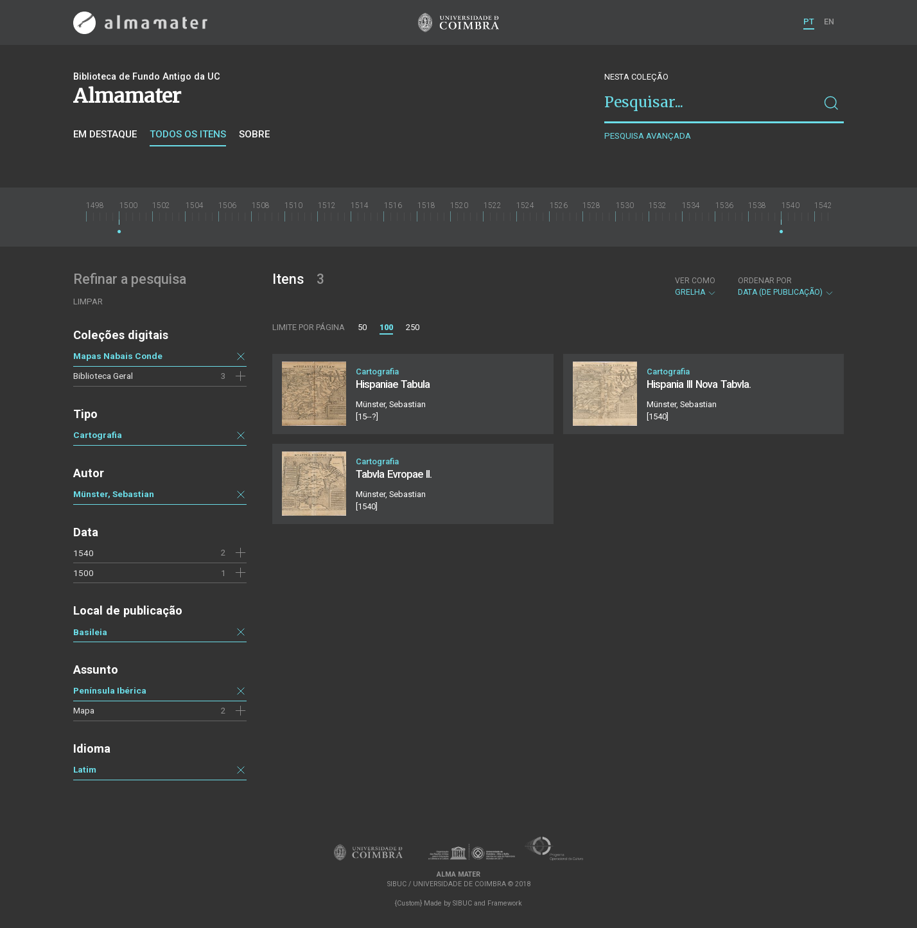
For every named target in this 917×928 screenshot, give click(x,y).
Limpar (88, 301)
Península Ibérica (109, 690)
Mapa (83, 710)
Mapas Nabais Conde (117, 356)
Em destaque (105, 134)
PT (808, 21)
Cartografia (97, 435)
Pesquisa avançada (647, 136)
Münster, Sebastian (113, 494)
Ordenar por (765, 280)
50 (362, 327)
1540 (83, 553)
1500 (83, 573)
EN (829, 21)
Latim (84, 769)
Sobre (254, 134)
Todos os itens (188, 134)
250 (412, 327)
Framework (504, 903)
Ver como (695, 280)
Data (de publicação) (786, 286)
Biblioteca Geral (103, 376)
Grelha (696, 286)
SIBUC (462, 903)
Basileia (90, 632)
